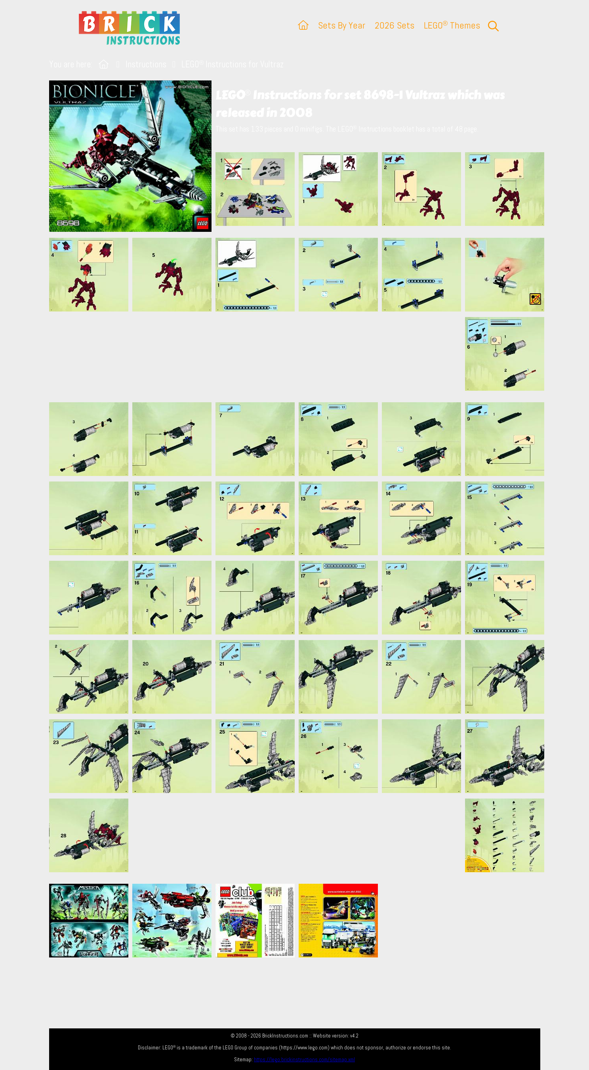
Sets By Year (341, 25)
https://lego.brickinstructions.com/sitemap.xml (304, 1059)
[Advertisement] (298, 356)
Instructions (146, 64)
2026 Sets (394, 25)
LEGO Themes (452, 25)
